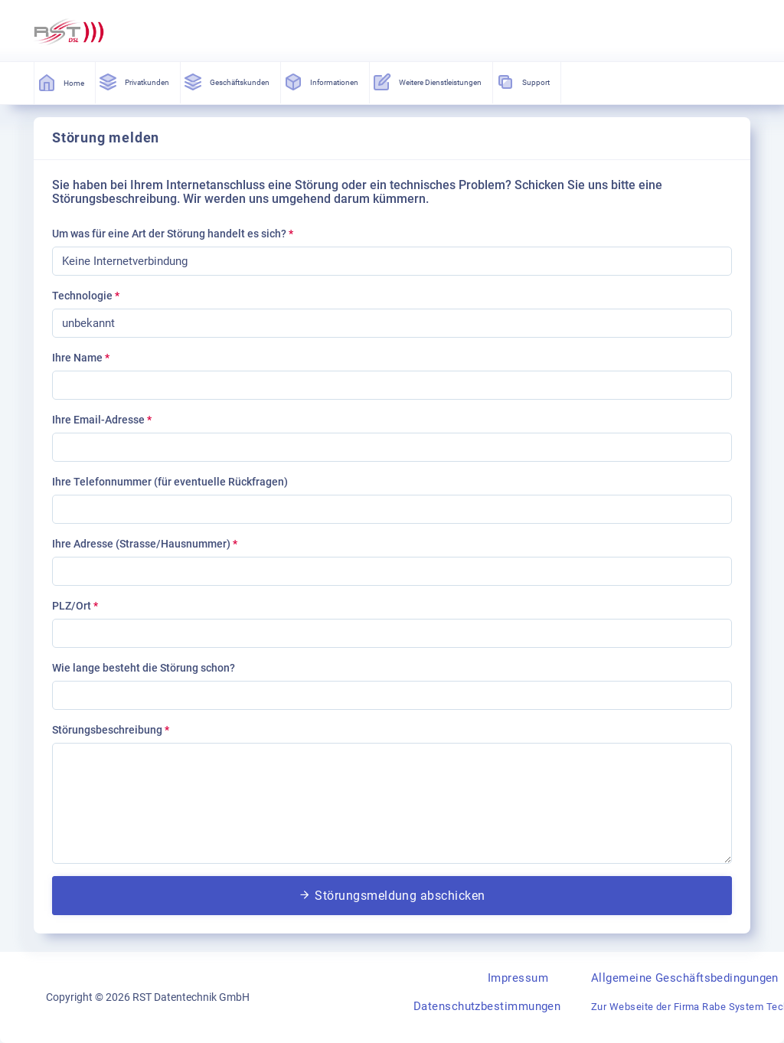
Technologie (85, 295)
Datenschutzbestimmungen (486, 1006)
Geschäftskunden (227, 82)
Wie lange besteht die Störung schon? (143, 668)
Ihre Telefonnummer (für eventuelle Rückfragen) (170, 482)
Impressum (518, 978)
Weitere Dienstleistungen (428, 82)
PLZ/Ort (75, 606)
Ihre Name (80, 357)
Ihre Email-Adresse (102, 420)
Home (62, 83)
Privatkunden (135, 82)
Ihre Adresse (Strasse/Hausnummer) (144, 544)
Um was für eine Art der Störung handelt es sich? (172, 233)
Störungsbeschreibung (110, 730)
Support (523, 82)
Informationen (322, 82)
